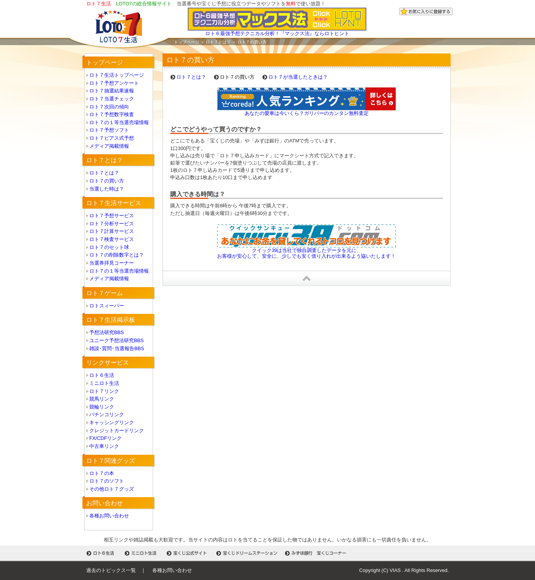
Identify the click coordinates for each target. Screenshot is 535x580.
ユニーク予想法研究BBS (116, 340)
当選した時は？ (106, 189)
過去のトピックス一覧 (111, 570)
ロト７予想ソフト (109, 130)
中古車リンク (104, 446)
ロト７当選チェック (111, 99)
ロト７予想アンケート (114, 83)
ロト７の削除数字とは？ (116, 255)
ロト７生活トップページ (116, 75)
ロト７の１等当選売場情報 (119, 122)
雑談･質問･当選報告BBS (116, 348)
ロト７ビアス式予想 (111, 138)
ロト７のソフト (106, 481)
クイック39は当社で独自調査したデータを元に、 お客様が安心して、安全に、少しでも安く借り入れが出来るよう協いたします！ (306, 253)
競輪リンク (101, 407)
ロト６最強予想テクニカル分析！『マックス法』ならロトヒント (277, 31)
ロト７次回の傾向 (109, 107)
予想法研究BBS (106, 332)
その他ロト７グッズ (111, 489)
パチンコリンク (106, 414)
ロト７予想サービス (111, 215)
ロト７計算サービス (111, 231)
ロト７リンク (104, 391)
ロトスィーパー (106, 306)
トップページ (186, 42)
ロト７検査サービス (111, 239)
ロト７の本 (101, 473)
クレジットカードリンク (116, 430)
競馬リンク (101, 399)
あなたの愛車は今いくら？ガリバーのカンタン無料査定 (307, 113)
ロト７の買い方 (106, 181)
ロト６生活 (101, 375)
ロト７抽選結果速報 (111, 91)
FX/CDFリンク (105, 438)
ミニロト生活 (104, 383)
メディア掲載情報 (109, 146)
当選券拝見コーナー (111, 263)
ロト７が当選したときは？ (298, 77)
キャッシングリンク (111, 422)
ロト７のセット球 (109, 247)
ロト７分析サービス (111, 223)
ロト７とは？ (218, 42)
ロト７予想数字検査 (111, 114)
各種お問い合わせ (109, 516)
